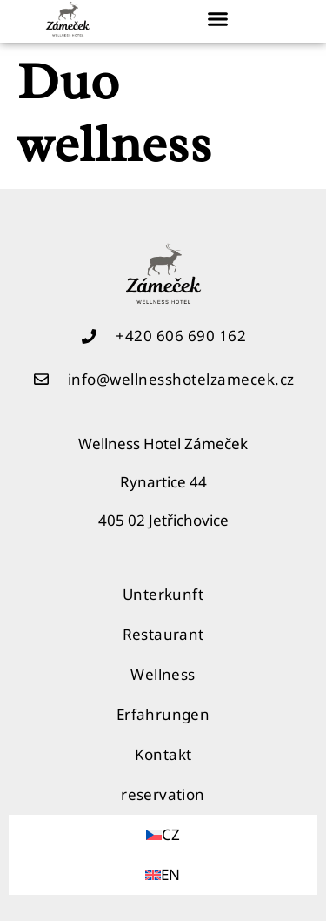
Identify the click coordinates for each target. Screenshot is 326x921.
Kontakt (163, 754)
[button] (218, 19)
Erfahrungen (163, 714)
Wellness (162, 674)
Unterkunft (163, 594)
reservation (162, 794)
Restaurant (163, 634)
